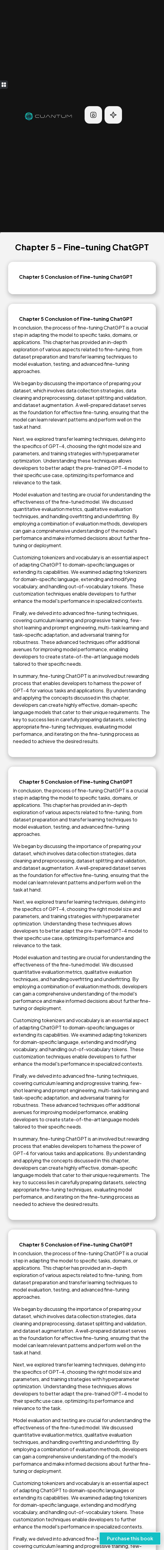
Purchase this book (130, 1538)
